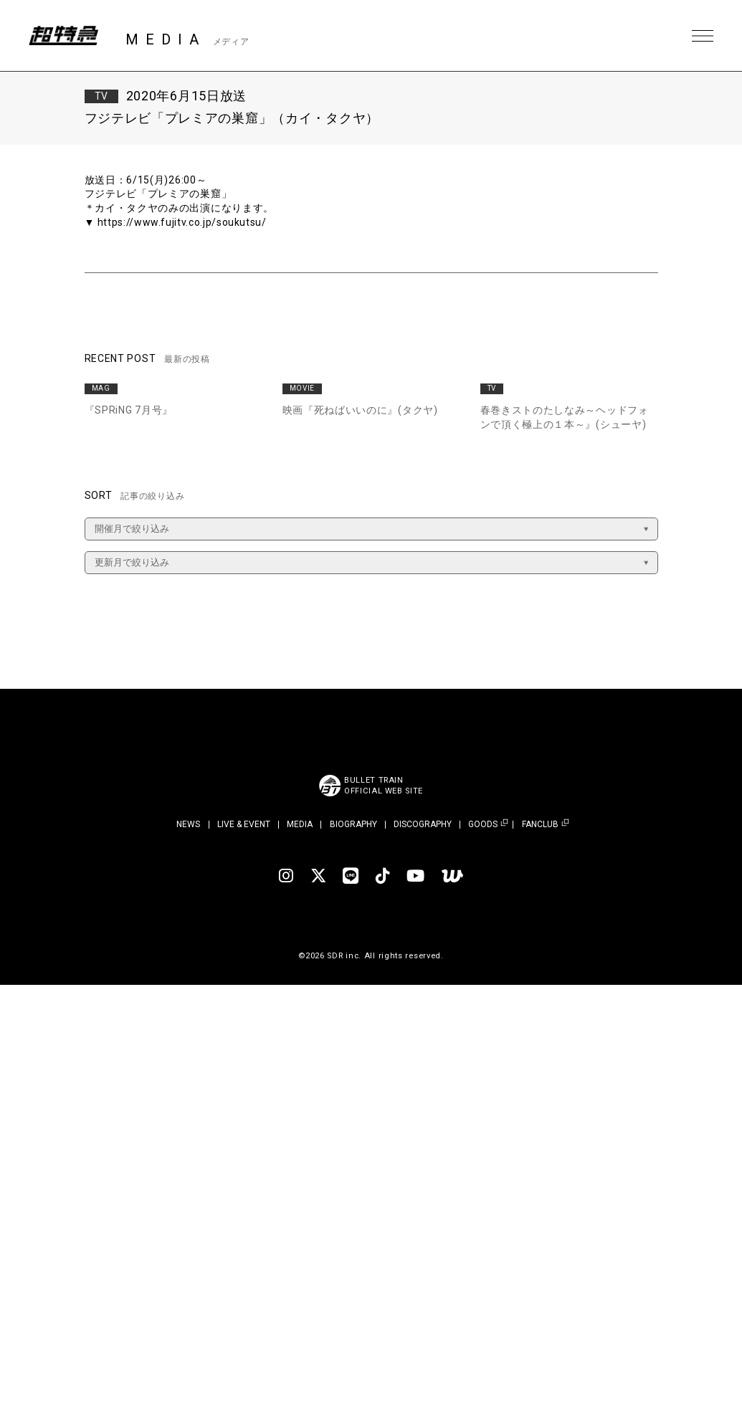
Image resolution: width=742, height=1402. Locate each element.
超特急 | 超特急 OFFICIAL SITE (64, 36)
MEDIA (300, 824)
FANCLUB (540, 825)
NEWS (188, 824)
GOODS (483, 825)
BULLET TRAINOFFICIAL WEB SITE (384, 786)
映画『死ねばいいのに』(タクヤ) (360, 410)
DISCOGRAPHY (423, 824)
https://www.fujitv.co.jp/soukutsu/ (182, 222)
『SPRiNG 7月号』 (129, 410)
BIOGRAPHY (353, 824)
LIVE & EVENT (243, 824)
